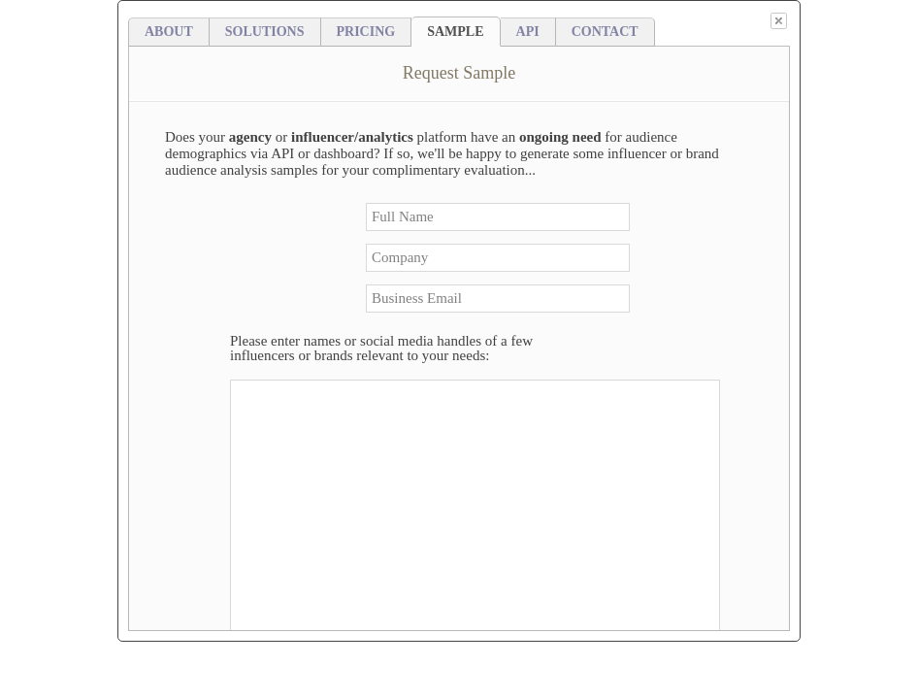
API (528, 31)
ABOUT (169, 31)
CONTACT (605, 31)
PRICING (366, 31)
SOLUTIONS (265, 31)
